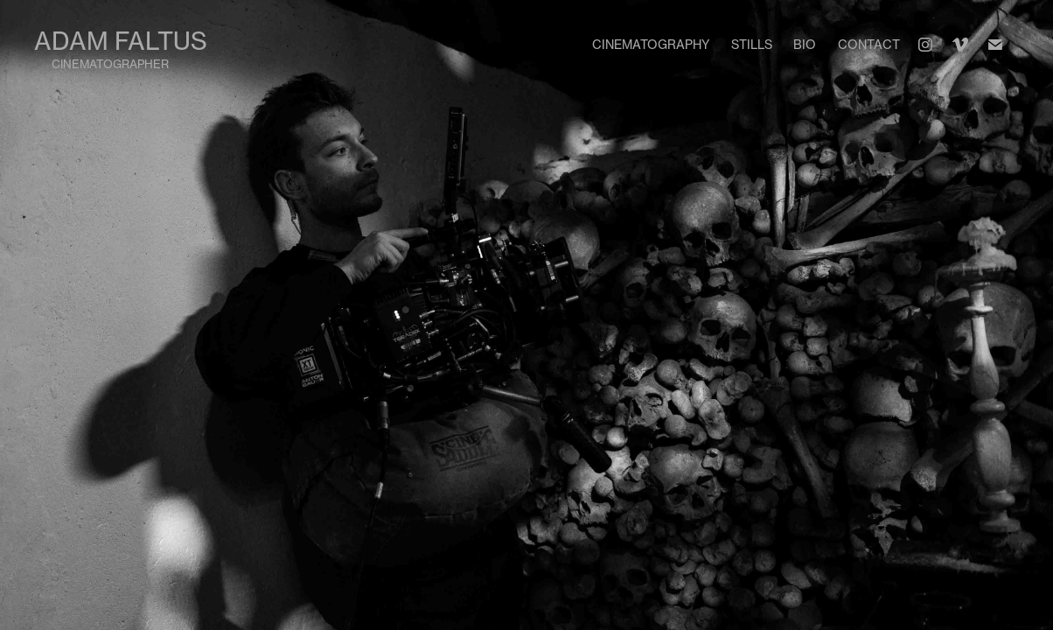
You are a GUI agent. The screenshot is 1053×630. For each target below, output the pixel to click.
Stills (751, 44)
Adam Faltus (120, 41)
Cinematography (650, 44)
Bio (804, 44)
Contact (869, 44)
